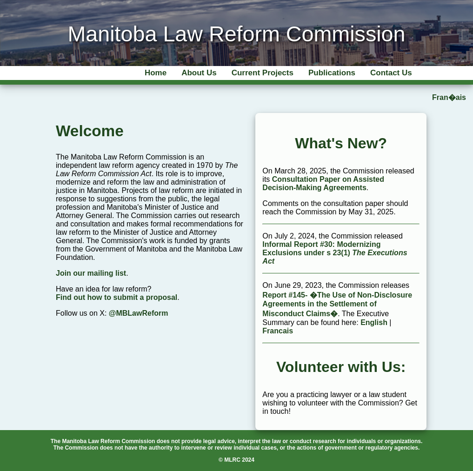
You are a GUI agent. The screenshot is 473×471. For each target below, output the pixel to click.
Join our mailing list (91, 273)
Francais (277, 331)
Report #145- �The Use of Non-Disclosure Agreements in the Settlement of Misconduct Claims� (337, 304)
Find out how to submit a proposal (116, 297)
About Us (199, 72)
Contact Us (391, 72)
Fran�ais (449, 97)
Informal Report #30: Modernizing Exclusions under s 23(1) (334, 252)
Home (156, 72)
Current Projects (262, 72)
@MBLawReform (138, 313)
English (373, 322)
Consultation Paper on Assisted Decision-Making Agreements (323, 183)
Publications (331, 72)
